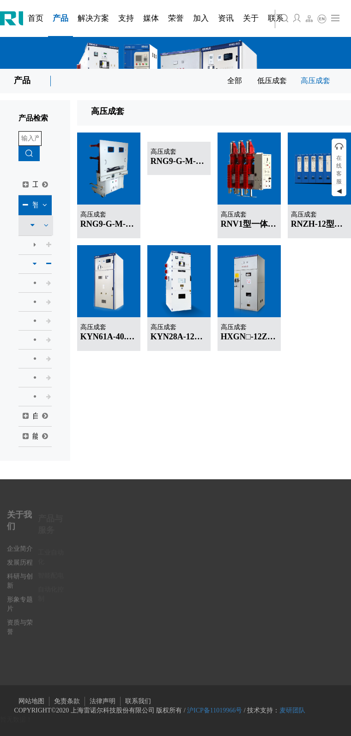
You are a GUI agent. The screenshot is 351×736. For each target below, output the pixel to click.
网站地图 (31, 701)
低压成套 (272, 80)
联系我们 (138, 701)
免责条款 (67, 701)
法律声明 (102, 701)
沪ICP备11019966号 (214, 710)
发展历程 (20, 566)
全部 (234, 80)
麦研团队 (292, 710)
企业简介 (20, 552)
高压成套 (315, 80)
